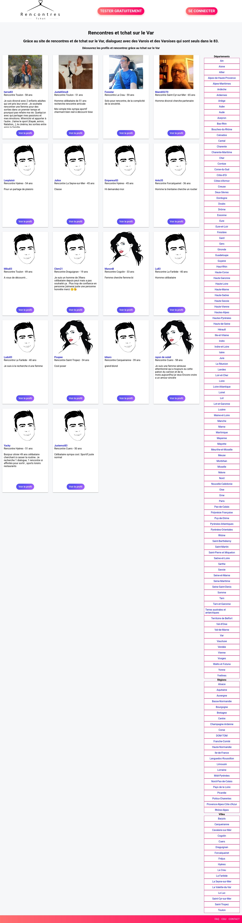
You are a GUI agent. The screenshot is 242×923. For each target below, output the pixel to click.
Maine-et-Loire (222, 415)
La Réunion (222, 363)
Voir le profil (25, 133)
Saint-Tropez (222, 904)
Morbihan (222, 461)
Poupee (58, 357)
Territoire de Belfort (221, 618)
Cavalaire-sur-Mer (222, 830)
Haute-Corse (222, 272)
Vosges (222, 658)
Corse (222, 729)
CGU (223, 919)
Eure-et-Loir (222, 226)
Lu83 (158, 268)
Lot (222, 398)
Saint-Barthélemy (221, 541)
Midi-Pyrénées (222, 775)
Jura (221, 358)
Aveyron (221, 118)
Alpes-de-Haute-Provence (222, 77)
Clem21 (58, 268)
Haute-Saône (222, 295)
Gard (221, 238)
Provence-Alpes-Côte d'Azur (222, 804)
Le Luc (221, 892)
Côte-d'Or (222, 175)
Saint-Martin (222, 546)
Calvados (222, 135)
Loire (222, 381)
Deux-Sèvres (222, 192)
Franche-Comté (221, 741)
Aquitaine (222, 689)
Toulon (222, 910)
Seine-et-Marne (222, 575)
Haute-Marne (222, 289)
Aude (222, 112)
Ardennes (222, 95)
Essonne (222, 215)
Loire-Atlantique (221, 386)
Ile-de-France (222, 752)
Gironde (221, 249)
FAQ (217, 919)
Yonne (221, 669)
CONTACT (234, 919)
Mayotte (221, 443)
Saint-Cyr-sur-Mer (221, 898)
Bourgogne (222, 707)
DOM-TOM (221, 735)
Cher (221, 158)
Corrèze (222, 163)
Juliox (57, 180)
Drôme (221, 209)
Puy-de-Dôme (222, 518)
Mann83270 (161, 92)
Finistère (222, 232)
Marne (221, 426)
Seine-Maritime (222, 581)
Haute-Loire (221, 283)
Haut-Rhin (221, 266)
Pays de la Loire (221, 787)
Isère (222, 352)
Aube (222, 106)
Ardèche (221, 89)
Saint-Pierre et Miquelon (222, 552)
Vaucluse (222, 641)
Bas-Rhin (222, 123)
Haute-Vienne (221, 306)
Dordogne (222, 198)
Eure (221, 220)
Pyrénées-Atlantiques (222, 523)
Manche (221, 421)
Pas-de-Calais (221, 506)
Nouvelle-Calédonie (221, 483)
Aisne (222, 66)
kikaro (108, 357)
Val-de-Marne (222, 629)
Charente (222, 146)
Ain (222, 60)
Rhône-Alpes (222, 809)
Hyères (222, 864)
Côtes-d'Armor (222, 180)
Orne (221, 495)
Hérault (222, 329)
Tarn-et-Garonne (222, 604)
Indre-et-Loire (222, 346)
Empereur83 (111, 180)
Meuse (221, 455)
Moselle (221, 466)
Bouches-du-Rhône (221, 129)
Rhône (221, 535)
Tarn (221, 598)
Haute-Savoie (222, 300)
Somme (222, 592)
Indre (222, 340)
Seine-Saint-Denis (221, 586)
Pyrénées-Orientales (222, 529)
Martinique (222, 432)
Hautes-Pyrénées (222, 318)
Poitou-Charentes (221, 798)
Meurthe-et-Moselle (221, 449)
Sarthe (221, 563)
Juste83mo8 (61, 92)
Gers (221, 243)
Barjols (222, 818)
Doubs (221, 203)
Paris (222, 501)
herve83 (8, 92)
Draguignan (222, 847)
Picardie (221, 792)
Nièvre (221, 472)
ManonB (109, 268)
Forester (109, 92)
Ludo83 (8, 357)
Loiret (222, 392)
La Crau (222, 870)
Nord (222, 478)
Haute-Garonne (222, 278)
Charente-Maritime (222, 152)
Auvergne (222, 695)
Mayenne (222, 438)
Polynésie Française (222, 512)
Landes (222, 369)
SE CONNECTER (201, 11)
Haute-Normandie (222, 747)
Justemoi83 (60, 445)
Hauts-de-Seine (221, 323)
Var (222, 635)
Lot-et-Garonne (222, 403)
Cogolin (222, 835)
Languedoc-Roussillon (222, 758)
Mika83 (8, 268)
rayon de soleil (163, 357)
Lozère (221, 409)
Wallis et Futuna (222, 664)
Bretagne (222, 712)
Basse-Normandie (222, 701)
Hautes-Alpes (222, 312)
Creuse (222, 186)
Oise (221, 489)
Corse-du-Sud (221, 169)
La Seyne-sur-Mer (221, 881)
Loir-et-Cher (221, 375)
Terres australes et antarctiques (215, 611)
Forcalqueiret (222, 852)
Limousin (222, 764)
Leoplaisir (9, 180)
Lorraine (221, 769)
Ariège (221, 100)
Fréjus (222, 858)
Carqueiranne (222, 824)
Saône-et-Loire (222, 558)
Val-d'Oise (221, 624)
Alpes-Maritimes (222, 83)
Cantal (221, 140)
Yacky (7, 445)
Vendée (222, 646)
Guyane (222, 260)
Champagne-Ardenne (221, 724)
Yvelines (221, 675)
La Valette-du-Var (221, 887)
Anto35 (159, 180)
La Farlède (221, 875)
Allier (222, 72)
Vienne (222, 652)
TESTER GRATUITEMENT (121, 11)
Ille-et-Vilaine (222, 335)
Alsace (221, 684)
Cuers (222, 841)
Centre (221, 718)
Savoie (221, 569)
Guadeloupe (221, 255)
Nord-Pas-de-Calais (221, 781)
